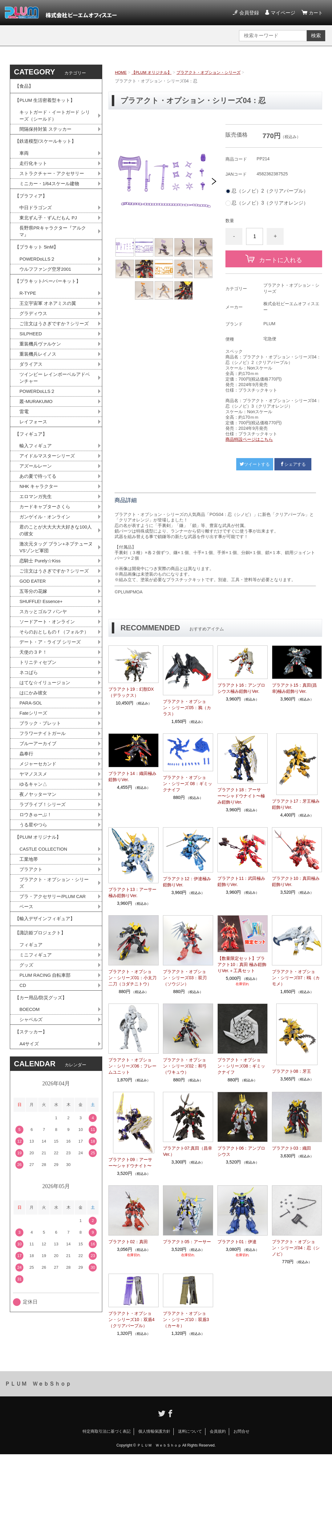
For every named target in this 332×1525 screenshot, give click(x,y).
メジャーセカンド (39, 841)
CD (22, 1081)
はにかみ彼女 (34, 765)
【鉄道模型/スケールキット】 (47, 149)
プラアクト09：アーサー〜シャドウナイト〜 (130, 1162)
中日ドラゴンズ (36, 223)
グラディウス (34, 338)
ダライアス (31, 400)
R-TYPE (28, 317)
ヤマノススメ (34, 852)
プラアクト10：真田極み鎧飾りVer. (296, 881)
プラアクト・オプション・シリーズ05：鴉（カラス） (187, 707)
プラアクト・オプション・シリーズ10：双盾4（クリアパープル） (131, 1319)
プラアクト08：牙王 (291, 1071)
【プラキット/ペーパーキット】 (50, 303)
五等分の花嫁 (34, 650)
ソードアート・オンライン (49, 683)
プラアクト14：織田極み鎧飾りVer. (132, 776)
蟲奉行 (26, 830)
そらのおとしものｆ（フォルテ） (51, 697)
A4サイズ (29, 1147)
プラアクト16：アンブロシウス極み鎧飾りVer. (241, 688)
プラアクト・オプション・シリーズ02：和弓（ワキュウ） (185, 1066)
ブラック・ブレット (41, 798)
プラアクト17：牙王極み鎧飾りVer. (296, 804)
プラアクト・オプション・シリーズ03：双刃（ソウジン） (185, 977)
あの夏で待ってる (42, 521)
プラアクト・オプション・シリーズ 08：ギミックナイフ (187, 783)
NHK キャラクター (40, 531)
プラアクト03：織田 (291, 1148)
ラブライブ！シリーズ (44, 884)
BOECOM (30, 1109)
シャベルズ (31, 1120)
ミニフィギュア (36, 1049)
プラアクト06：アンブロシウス (241, 1151)
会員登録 (248, 12)
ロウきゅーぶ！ (36, 895)
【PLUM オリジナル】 (154, 72)
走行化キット (34, 174)
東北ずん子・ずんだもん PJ (50, 233)
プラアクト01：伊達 (237, 1241)
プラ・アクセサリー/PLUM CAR (55, 983)
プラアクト (31, 954)
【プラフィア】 (32, 209)
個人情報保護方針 (154, 1502)
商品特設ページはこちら (249, 439)
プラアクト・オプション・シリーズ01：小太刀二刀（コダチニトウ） (132, 977)
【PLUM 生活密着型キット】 (47, 104)
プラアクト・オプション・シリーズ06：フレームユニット (132, 1066)
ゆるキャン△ (34, 862)
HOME (121, 72)
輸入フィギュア (36, 488)
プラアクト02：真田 (128, 1241)
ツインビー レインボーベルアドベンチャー (54, 414)
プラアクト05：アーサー (187, 1241)
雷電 (24, 450)
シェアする (293, 464)
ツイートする (255, 464)
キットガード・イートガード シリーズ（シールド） (54, 121)
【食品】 (24, 87)
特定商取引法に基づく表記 (107, 1502)
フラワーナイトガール (44, 809)
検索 (316, 35)
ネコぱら (29, 744)
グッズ (26, 1060)
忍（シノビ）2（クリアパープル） (270, 191)
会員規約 (218, 1502)
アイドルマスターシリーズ (49, 499)
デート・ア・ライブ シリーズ (52, 712)
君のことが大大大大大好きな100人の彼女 (55, 578)
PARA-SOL (31, 776)
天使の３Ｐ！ (34, 722)
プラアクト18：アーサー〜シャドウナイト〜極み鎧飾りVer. (241, 795)
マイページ (282, 12)
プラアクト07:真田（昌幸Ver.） (187, 1151)
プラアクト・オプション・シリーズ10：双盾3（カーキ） (186, 1319)
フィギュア (31, 1038)
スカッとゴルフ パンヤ (44, 672)
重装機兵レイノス (39, 389)
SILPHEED (31, 367)
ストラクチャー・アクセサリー (53, 184)
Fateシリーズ (34, 787)
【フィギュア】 (32, 475)
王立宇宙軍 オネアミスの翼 (49, 328)
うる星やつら (34, 905)
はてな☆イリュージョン (46, 755)
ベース (26, 994)
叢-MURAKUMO (37, 439)
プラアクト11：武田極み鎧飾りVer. (241, 881)
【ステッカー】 (32, 1133)
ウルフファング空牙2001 (47, 290)
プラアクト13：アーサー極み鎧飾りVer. (132, 892)
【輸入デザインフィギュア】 (47, 1008)
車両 (24, 163)
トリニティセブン (39, 733)
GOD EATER (33, 640)
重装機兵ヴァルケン (41, 378)
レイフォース (34, 461)
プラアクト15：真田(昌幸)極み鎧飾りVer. (294, 688)
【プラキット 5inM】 (38, 265)
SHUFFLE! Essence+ (43, 661)
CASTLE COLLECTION (45, 933)
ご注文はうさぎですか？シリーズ (53, 353)
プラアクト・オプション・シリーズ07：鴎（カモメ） (296, 977)
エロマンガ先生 (36, 542)
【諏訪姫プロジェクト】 (42, 1025)
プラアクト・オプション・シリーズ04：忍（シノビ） (296, 1247)
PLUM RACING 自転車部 (47, 1071)
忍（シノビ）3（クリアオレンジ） (270, 203)
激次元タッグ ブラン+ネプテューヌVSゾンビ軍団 (56, 596)
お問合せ (241, 1502)
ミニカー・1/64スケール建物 (51, 195)
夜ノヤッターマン (39, 873)
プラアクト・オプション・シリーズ (215, 72)
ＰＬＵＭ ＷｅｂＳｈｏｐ (38, 1454)
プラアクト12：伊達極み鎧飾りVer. (187, 881)
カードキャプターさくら (46, 553)
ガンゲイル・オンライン (46, 564)
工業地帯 (29, 944)
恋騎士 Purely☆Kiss (41, 611)
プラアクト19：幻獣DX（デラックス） (131, 692)
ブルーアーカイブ (39, 819)
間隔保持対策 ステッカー (47, 135)
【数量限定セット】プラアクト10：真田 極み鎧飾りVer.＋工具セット (241, 964)
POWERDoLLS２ (38, 279)
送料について (190, 1502)
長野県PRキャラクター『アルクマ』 (54, 248)
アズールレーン (36, 510)
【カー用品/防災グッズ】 (42, 1095)
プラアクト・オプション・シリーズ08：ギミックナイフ (241, 1066)
